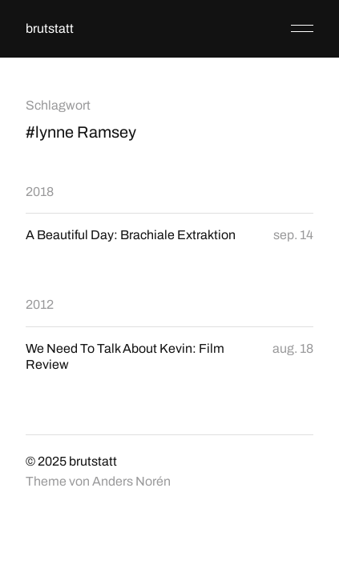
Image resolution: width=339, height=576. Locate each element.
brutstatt (50, 28)
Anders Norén (131, 481)
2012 (40, 304)
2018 (40, 191)
